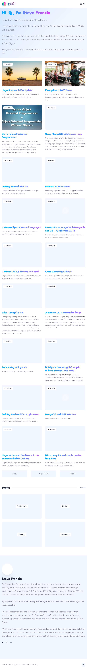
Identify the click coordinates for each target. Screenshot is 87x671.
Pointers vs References (57, 186)
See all (82, 487)
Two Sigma (9, 43)
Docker (66, 39)
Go (14, 39)
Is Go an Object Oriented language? (21, 227)
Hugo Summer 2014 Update (17, 90)
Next (72, 474)
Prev (14, 474)
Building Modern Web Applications (20, 414)
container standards (50, 39)
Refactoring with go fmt (14, 367)
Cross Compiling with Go (58, 271)
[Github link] (7, 642)
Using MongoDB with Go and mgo (63, 134)
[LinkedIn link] (11, 642)
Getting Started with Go (15, 186)
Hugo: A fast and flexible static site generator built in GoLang (20, 456)
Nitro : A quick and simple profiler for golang (63, 456)
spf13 (9, 665)
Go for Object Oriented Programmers (14, 135)
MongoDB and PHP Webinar (60, 414)
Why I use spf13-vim (12, 312)
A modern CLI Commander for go (63, 312)
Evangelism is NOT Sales (58, 90)
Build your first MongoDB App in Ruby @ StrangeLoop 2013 (62, 368)
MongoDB (27, 591)
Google (22, 39)
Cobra (53, 26)
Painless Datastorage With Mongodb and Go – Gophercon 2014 (65, 228)
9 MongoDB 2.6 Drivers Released (20, 271)
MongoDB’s (64, 36)
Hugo (42, 26)
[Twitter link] (3, 642)
